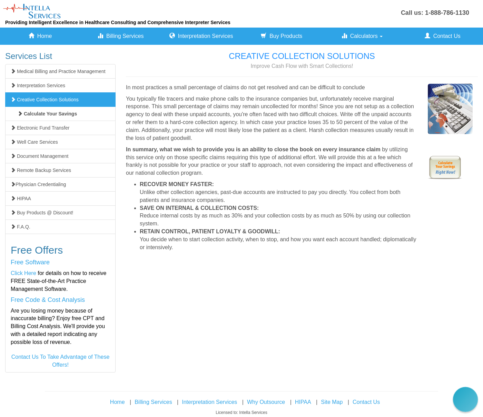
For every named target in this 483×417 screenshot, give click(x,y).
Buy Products (281, 36)
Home (40, 36)
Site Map (332, 402)
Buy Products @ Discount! (42, 212)
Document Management (39, 156)
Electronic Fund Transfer (40, 128)
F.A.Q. (20, 227)
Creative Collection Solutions (45, 99)
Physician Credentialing (38, 184)
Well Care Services (34, 142)
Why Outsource (266, 402)
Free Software (30, 262)
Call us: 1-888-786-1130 (435, 12)
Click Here (23, 273)
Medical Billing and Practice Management (58, 71)
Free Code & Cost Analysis (48, 299)
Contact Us (443, 36)
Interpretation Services (201, 36)
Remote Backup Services (41, 170)
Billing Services (121, 36)
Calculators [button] (362, 36)
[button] (465, 399)
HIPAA (21, 198)
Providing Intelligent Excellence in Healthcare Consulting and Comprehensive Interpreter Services (117, 22)
